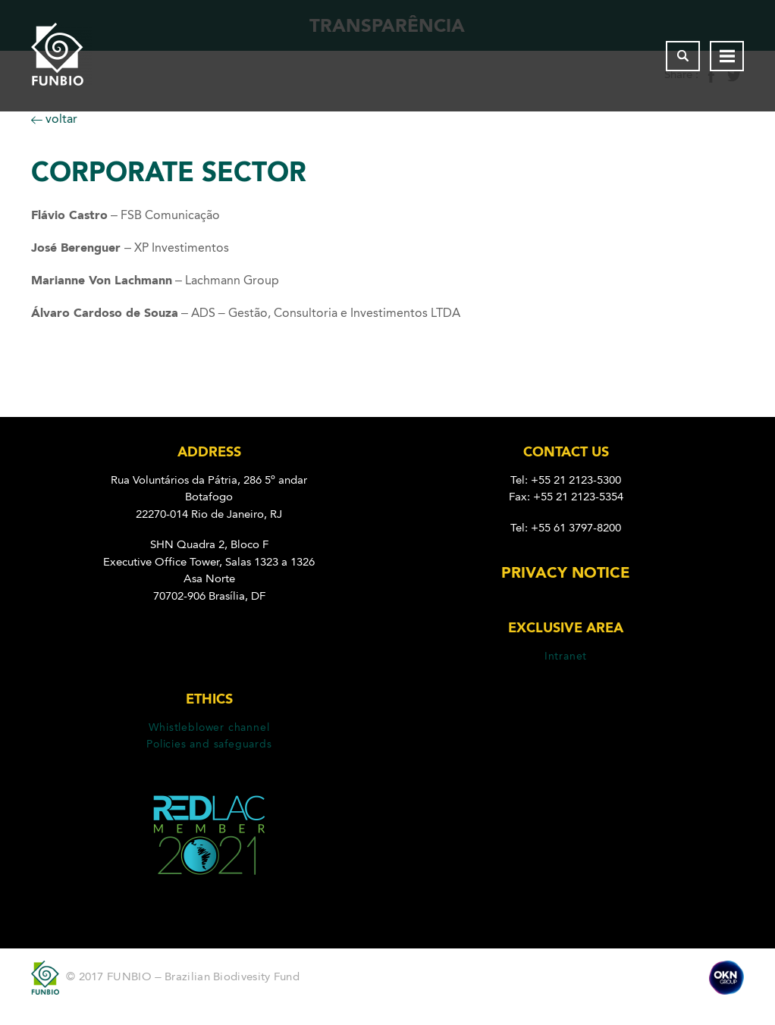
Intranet (565, 656)
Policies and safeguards (209, 744)
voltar (54, 118)
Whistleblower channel (209, 727)
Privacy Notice (565, 572)
